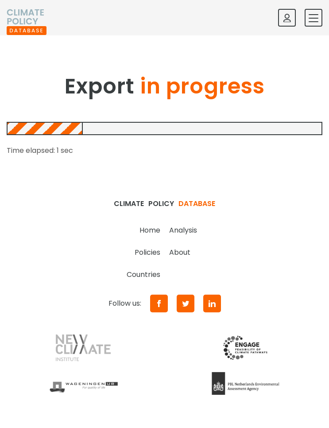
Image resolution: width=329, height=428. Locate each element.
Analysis (183, 230)
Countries (143, 274)
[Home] (26, 18)
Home (149, 230)
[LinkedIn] (212, 303)
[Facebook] (159, 303)
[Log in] (287, 18)
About (179, 252)
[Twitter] (185, 303)
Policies (147, 252)
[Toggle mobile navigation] (313, 18)
